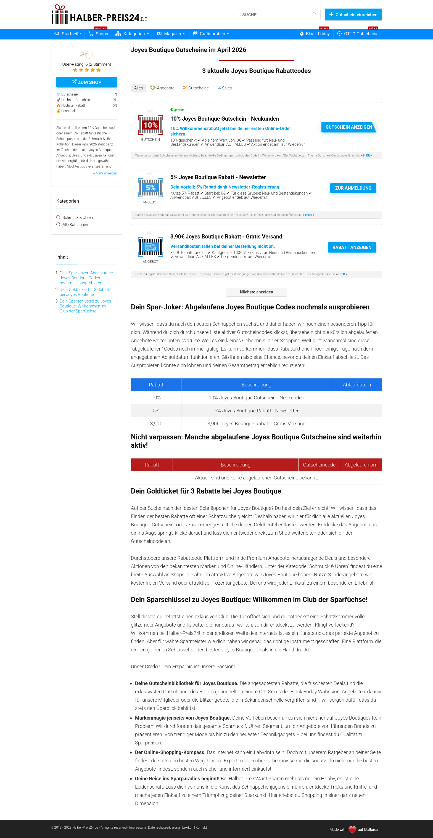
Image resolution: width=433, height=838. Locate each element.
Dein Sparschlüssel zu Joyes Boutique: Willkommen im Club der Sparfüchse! (85, 306)
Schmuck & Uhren (78, 217)
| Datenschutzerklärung (163, 826)
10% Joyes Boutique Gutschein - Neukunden (224, 117)
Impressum (138, 826)
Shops (98, 32)
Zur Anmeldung (353, 187)
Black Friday (315, 32)
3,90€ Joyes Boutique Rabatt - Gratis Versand (226, 235)
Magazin (169, 33)
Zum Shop (86, 82)
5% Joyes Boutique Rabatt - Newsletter (218, 176)
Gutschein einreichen (353, 14)
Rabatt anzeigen (351, 246)
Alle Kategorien (75, 224)
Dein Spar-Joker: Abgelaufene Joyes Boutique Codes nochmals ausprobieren (86, 278)
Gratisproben (209, 33)
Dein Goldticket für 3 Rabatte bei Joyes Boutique (86, 292)
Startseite (67, 33)
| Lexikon (187, 826)
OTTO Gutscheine (358, 32)
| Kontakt (200, 826)
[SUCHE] (314, 14)
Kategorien (130, 33)
